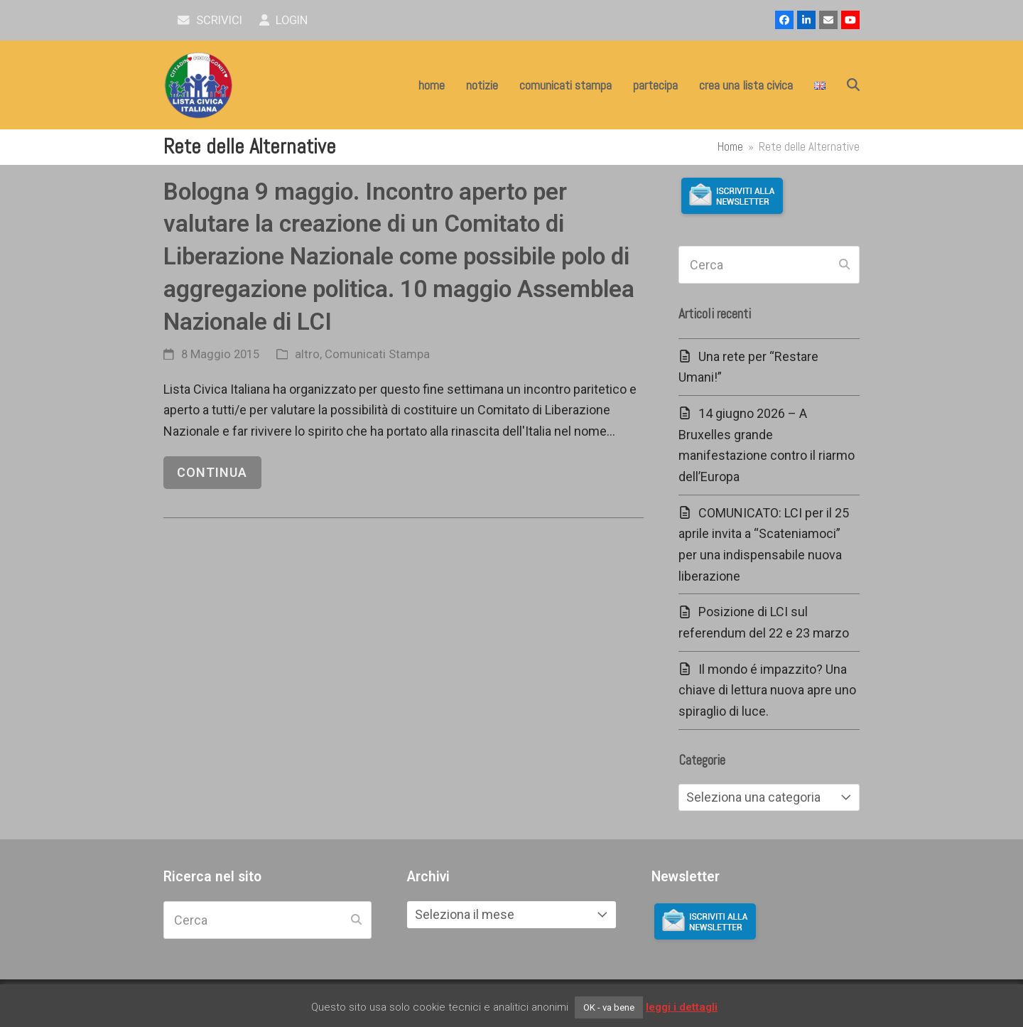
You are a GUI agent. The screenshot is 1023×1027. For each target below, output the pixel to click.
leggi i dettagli (682, 1007)
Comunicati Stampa (377, 354)
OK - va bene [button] (608, 1007)
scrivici (210, 20)
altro (307, 354)
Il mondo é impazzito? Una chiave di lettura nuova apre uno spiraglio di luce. (767, 690)
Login (283, 20)
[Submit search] (844, 265)
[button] (853, 85)
